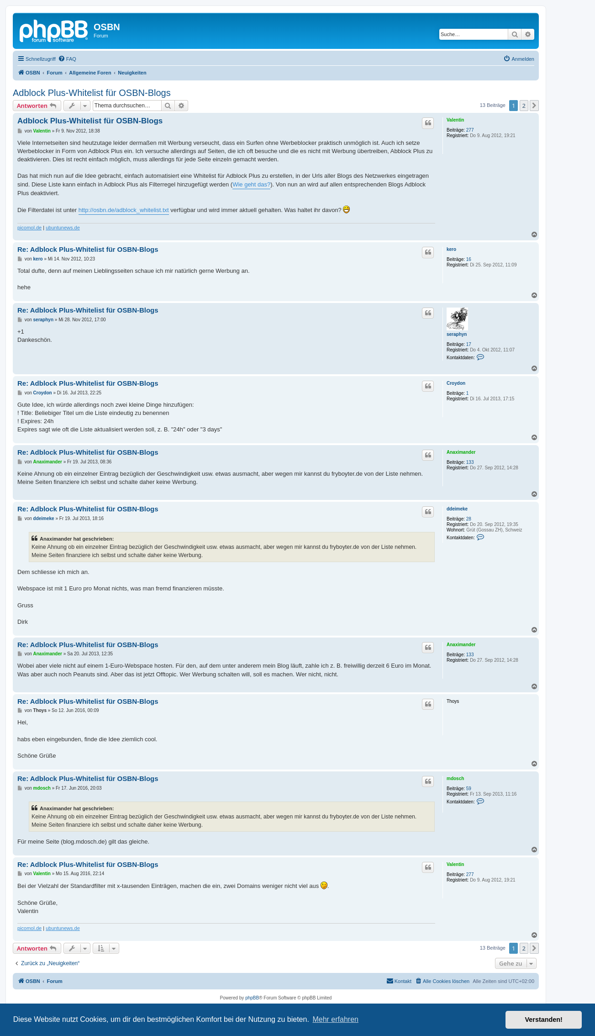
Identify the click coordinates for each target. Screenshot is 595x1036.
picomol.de (29, 227)
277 (470, 130)
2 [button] (524, 105)
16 (468, 259)
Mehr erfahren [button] (335, 1019)
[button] (534, 105)
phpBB (252, 997)
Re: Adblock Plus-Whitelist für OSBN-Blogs (87, 249)
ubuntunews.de (63, 227)
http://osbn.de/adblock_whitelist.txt (124, 210)
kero (451, 249)
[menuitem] (67, 58)
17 (468, 344)
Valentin (455, 119)
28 (468, 518)
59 (468, 788)
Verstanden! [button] (544, 1019)
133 (470, 462)
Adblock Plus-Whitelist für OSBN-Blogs (92, 93)
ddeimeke (457, 508)
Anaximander (461, 452)
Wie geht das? (251, 184)
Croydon (456, 383)
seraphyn (457, 334)
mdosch (455, 778)
